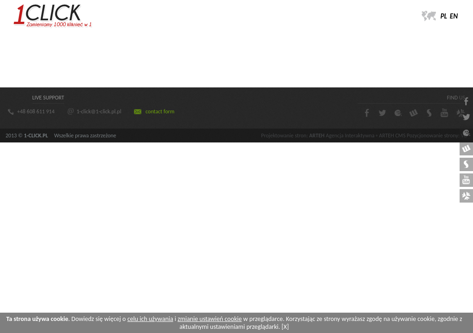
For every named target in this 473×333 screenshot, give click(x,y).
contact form (160, 111)
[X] (285, 327)
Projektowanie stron (283, 135)
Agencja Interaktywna (350, 135)
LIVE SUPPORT (48, 97)
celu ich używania (150, 319)
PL (444, 16)
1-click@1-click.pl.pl (99, 111)
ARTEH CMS (392, 135)
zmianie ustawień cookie (209, 319)
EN (454, 16)
